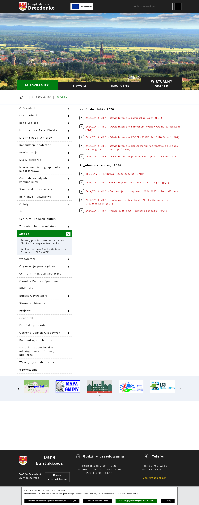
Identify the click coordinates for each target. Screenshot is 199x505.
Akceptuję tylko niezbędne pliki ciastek (136, 501)
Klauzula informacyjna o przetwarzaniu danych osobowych (52, 501)
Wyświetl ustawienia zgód (97, 501)
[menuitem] (37, 85)
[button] (19, 389)
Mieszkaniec (41, 97)
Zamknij (167, 501)
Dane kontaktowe (57, 477)
